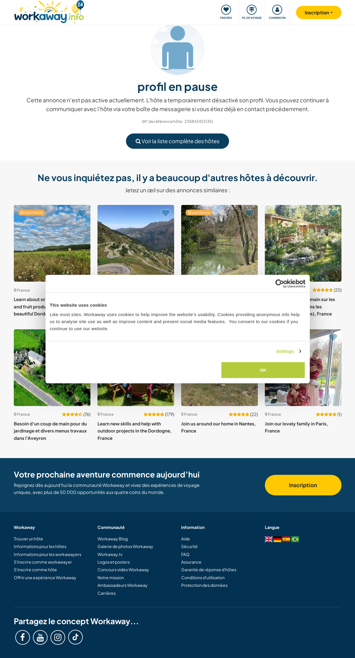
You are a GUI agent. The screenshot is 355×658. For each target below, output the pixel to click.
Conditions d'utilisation (203, 577)
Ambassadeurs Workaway (122, 585)
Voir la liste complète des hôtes (177, 141)
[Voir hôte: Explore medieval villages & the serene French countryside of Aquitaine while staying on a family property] (219, 243)
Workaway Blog (112, 538)
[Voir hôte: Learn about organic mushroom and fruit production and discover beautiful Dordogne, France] (52, 243)
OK (263, 369)
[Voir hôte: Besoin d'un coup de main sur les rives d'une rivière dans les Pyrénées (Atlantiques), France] (303, 243)
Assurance (191, 562)
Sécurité (189, 546)
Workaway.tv (109, 554)
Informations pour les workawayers (47, 554)
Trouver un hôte (28, 538)
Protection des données (204, 585)
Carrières (106, 593)
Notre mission (110, 577)
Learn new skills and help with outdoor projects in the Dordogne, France (134, 431)
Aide (185, 538)
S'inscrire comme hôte (35, 569)
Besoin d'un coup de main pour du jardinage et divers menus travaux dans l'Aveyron (50, 431)
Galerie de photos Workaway (125, 546)
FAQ (185, 554)
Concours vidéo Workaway (123, 569)
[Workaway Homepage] (49, 11)
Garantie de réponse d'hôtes (208, 569)
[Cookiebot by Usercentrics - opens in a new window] (279, 283)
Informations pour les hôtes (40, 546)
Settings (285, 351)
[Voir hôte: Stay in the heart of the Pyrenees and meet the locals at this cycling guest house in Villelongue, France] (135, 243)
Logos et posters (113, 562)
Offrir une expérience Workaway (45, 577)
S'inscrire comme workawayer (43, 562)
